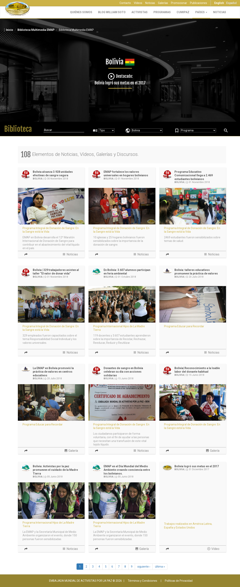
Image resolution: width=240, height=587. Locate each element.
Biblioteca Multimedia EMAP (36, 29)
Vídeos (138, 3)
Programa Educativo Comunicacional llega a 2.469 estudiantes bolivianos (193, 175)
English (219, 3)
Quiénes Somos (81, 12)
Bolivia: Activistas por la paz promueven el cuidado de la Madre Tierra (55, 470)
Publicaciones (198, 3)
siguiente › (143, 566)
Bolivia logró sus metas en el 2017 (196, 466)
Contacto (125, 3)
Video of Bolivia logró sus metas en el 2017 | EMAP (192, 500)
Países (201, 12)
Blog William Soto (112, 12)
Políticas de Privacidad (179, 580)
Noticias (150, 3)
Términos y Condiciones (142, 580)
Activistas (139, 12)
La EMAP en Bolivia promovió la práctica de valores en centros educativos (53, 372)
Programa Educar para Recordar (184, 326)
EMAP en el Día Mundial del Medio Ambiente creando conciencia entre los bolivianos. (127, 470)
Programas (162, 12)
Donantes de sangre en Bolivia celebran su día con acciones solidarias (123, 372)
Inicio (9, 29)
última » (160, 566)
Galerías (163, 3)
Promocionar (179, 3)
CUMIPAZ (183, 12)
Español (231, 3)
